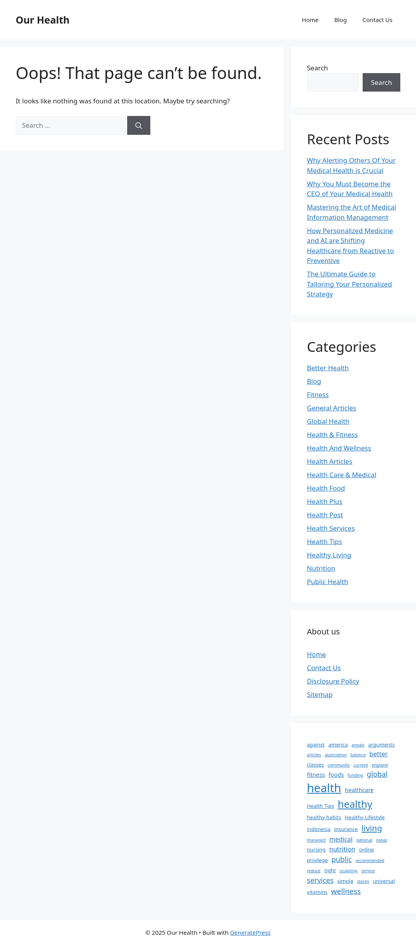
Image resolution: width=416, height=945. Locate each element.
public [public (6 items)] (342, 859)
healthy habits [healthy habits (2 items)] (324, 817)
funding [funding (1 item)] (355, 775)
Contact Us (377, 20)
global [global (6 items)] (377, 774)
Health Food (326, 488)
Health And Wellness (339, 447)
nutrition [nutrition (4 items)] (342, 849)
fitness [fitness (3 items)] (316, 774)
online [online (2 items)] (366, 849)
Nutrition (321, 568)
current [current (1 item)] (361, 765)
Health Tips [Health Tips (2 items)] (320, 805)
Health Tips (324, 541)
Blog (340, 20)
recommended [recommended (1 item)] (370, 860)
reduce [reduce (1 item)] (313, 870)
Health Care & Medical (341, 474)
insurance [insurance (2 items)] (346, 829)
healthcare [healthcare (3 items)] (359, 790)
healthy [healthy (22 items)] (355, 804)
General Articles (331, 407)
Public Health (327, 581)
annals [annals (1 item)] (358, 745)
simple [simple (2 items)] (346, 880)
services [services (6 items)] (320, 880)
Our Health (42, 19)
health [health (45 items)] (324, 788)
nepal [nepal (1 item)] (381, 840)
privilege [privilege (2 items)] (317, 860)
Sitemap (319, 694)
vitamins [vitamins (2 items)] (317, 891)
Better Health (328, 367)
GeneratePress (250, 932)
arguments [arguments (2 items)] (381, 744)
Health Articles (329, 461)
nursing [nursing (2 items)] (316, 849)
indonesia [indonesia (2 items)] (318, 829)
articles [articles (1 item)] (314, 754)
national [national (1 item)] (364, 840)
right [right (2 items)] (330, 870)
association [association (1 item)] (336, 754)
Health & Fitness (332, 434)
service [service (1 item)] (368, 870)
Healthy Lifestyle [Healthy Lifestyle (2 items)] (365, 817)
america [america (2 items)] (338, 744)
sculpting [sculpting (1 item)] (348, 870)
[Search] (138, 125)
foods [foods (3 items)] (336, 774)
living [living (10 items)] (371, 827)
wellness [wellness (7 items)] (346, 891)
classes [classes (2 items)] (315, 764)
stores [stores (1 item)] (363, 881)
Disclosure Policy (333, 681)
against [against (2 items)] (316, 744)
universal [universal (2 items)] (384, 880)
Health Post (325, 514)
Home (310, 20)
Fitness (318, 394)
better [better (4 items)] (378, 754)
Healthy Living (329, 554)
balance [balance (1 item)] (358, 754)
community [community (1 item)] (339, 765)
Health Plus (325, 501)
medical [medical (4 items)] (340, 839)
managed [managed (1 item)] (316, 840)
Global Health (328, 421)
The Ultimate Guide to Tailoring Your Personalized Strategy (349, 283)
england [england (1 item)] (380, 765)
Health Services (331, 528)
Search (317, 67)
